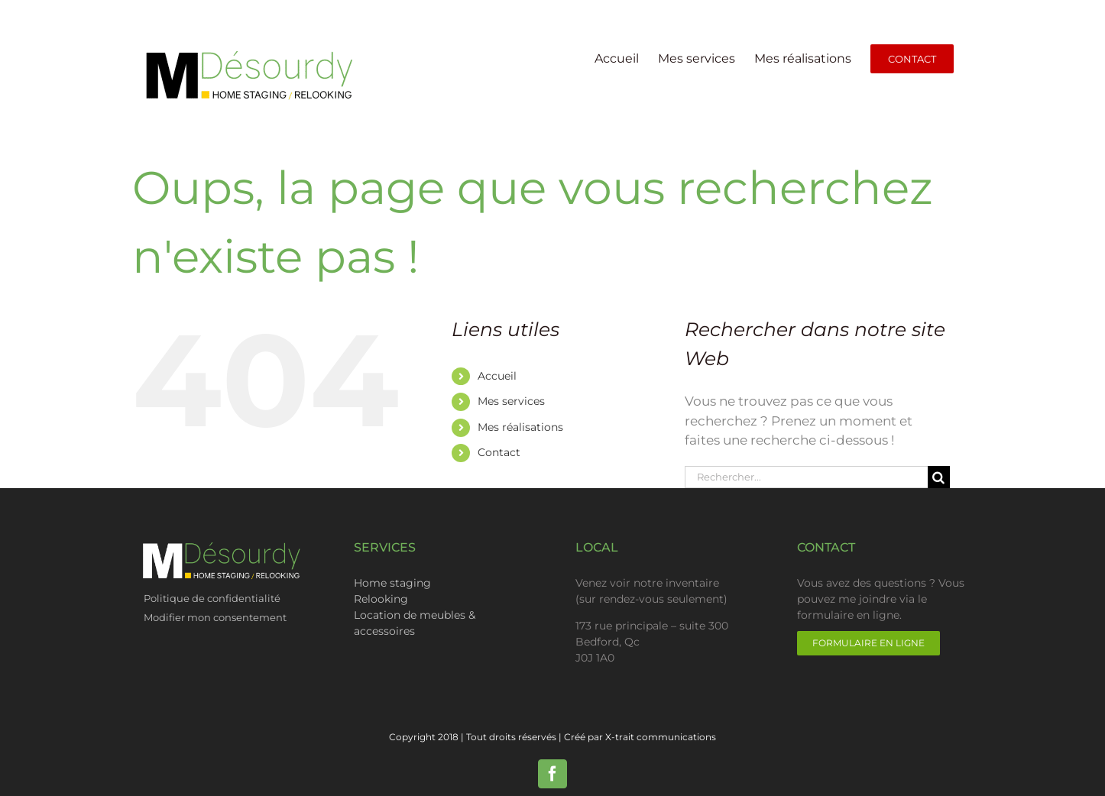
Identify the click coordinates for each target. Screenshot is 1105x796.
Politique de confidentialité (213, 598)
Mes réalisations (520, 427)
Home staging (392, 583)
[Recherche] (939, 477)
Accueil (497, 376)
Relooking (381, 599)
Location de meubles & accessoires (414, 623)
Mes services (511, 401)
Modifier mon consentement (215, 617)
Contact (499, 452)
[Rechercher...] (806, 477)
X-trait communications (660, 737)
